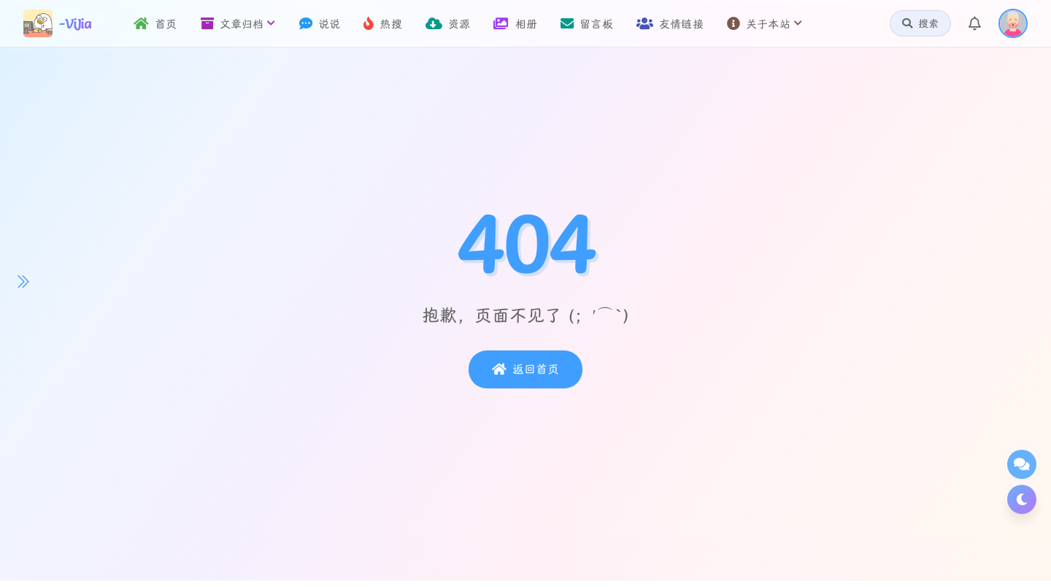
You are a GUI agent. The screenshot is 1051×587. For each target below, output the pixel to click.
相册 (515, 24)
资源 (448, 24)
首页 (155, 24)
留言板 (587, 24)
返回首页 (525, 369)
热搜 (382, 24)
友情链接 (670, 24)
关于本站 (764, 24)
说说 (320, 24)
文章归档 (238, 24)
